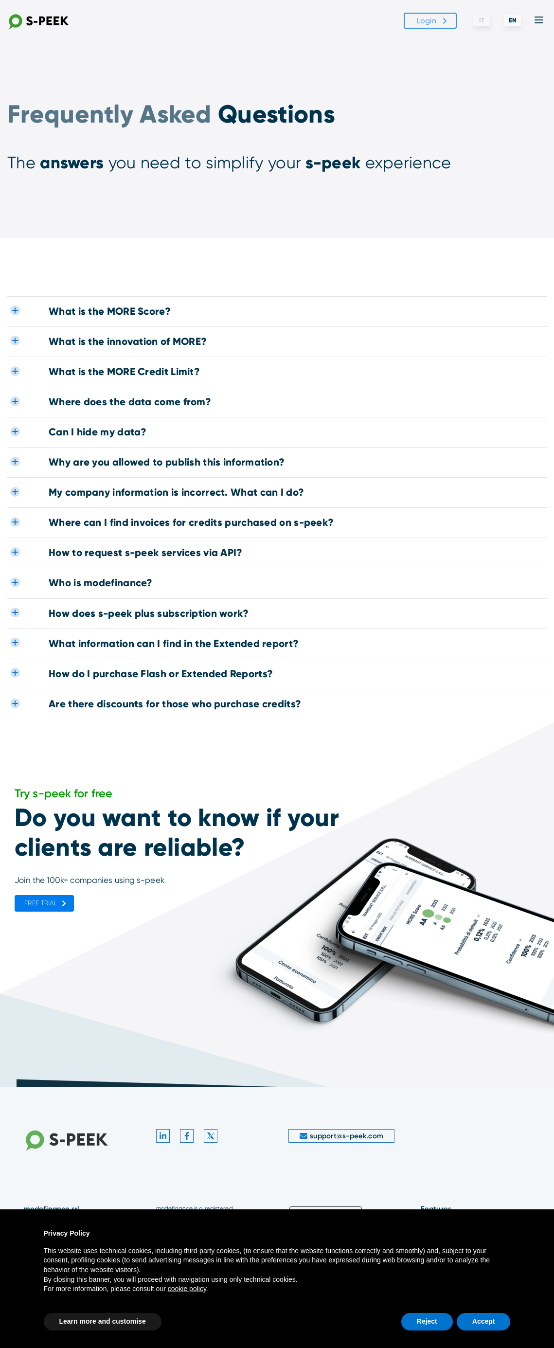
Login (426, 20)
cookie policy (187, 1289)
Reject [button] (427, 1321)
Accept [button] (483, 1321)
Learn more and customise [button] (102, 1321)
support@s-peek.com (341, 1136)
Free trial (40, 903)
